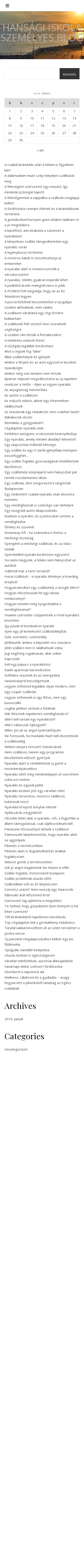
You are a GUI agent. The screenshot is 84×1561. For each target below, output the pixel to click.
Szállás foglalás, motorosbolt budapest (34, 873)
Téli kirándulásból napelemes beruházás (35, 917)
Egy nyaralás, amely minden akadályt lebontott (40, 439)
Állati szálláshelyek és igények (27, 357)
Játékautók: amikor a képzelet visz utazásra (37, 642)
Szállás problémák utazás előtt (28, 878)
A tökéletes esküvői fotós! (24, 340)
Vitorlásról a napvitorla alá (24, 972)
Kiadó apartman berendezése (27, 670)
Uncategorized (15, 1049)
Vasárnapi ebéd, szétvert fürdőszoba (33, 966)
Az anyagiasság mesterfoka (25, 389)
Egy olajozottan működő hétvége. (30, 444)
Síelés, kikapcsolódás (20, 1492)
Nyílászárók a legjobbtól (22, 812)
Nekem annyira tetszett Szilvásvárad (32, 746)
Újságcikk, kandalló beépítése (27, 950)
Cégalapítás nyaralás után (24, 428)
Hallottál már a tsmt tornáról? (27, 571)
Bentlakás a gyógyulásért (23, 422)
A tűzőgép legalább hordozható (28, 346)
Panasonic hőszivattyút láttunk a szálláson (36, 829)
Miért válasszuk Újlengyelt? (25, 725)
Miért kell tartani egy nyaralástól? (30, 719)
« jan (40, 150)
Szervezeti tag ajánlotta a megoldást (33, 900)
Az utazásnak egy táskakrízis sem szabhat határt (42, 412)
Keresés (69, 74)
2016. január (14, 1019)
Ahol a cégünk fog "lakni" (22, 351)
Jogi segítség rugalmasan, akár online (32, 653)
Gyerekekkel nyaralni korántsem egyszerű (36, 554)
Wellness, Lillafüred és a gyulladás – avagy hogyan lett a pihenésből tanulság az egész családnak (37, 983)
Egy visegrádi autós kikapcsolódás (30, 510)
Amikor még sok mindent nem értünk (32, 373)
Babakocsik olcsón (18, 417)
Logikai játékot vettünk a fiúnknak (29, 708)
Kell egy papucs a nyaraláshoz (27, 664)
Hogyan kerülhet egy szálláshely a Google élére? (42, 587)
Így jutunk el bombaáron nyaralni (29, 626)
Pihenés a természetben (23, 845)
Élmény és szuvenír (19, 527)
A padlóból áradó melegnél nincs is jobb (34, 285)
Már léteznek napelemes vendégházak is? (36, 713)
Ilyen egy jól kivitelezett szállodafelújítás (35, 631)
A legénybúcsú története (23, 252)
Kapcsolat (12, 658)
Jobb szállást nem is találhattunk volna (33, 648)
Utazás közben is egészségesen (29, 955)
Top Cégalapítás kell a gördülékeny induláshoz (39, 922)
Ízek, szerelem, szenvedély (25, 637)
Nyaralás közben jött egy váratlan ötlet (34, 790)
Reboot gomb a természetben (28, 862)
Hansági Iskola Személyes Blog (42, 32)
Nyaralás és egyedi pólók (23, 785)
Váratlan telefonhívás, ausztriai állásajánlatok (38, 961)
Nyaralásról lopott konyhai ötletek (30, 807)
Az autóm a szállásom (21, 395)
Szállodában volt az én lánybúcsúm (30, 884)
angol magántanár (46, 1209)
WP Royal (59, 1553)
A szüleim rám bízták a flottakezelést (32, 334)
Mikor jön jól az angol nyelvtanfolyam (32, 730)
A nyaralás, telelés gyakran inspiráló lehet (36, 280)
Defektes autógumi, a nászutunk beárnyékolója (40, 433)
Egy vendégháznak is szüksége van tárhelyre (39, 505)
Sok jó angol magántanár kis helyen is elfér (36, 867)
